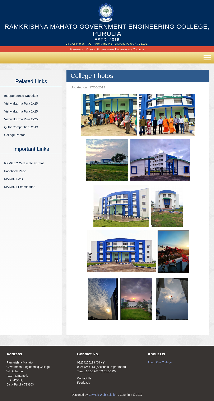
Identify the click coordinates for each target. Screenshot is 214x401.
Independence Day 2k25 (21, 95)
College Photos (14, 135)
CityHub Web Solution (103, 394)
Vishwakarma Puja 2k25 (21, 103)
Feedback (83, 382)
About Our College (160, 362)
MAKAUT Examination (19, 187)
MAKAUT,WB (13, 179)
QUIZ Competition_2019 (21, 127)
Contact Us (84, 378)
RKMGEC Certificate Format (24, 163)
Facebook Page (15, 171)
